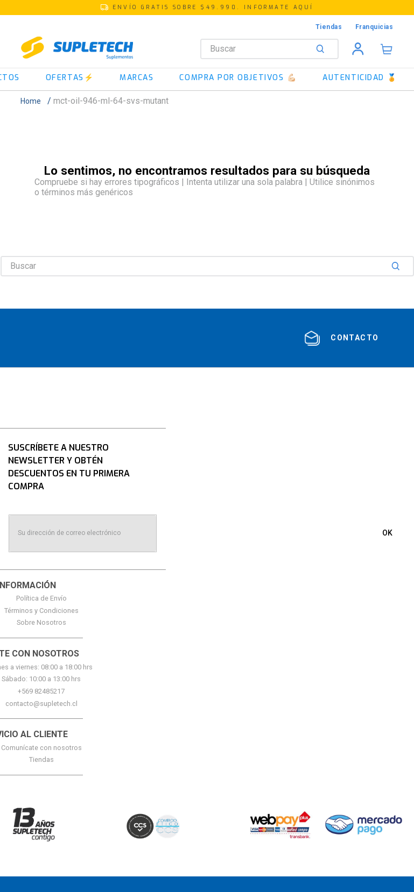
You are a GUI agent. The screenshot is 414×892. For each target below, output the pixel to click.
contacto (354, 337)
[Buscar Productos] (322, 49)
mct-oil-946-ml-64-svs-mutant (111, 101)
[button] (207, 7)
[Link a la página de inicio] (33, 101)
